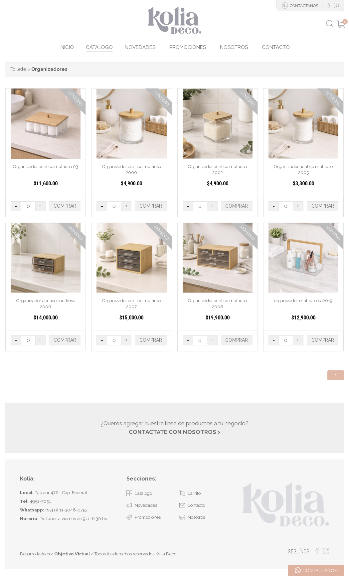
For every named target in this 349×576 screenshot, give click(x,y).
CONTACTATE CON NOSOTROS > (175, 431)
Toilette (18, 69)
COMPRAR (65, 206)
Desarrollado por (55, 553)
